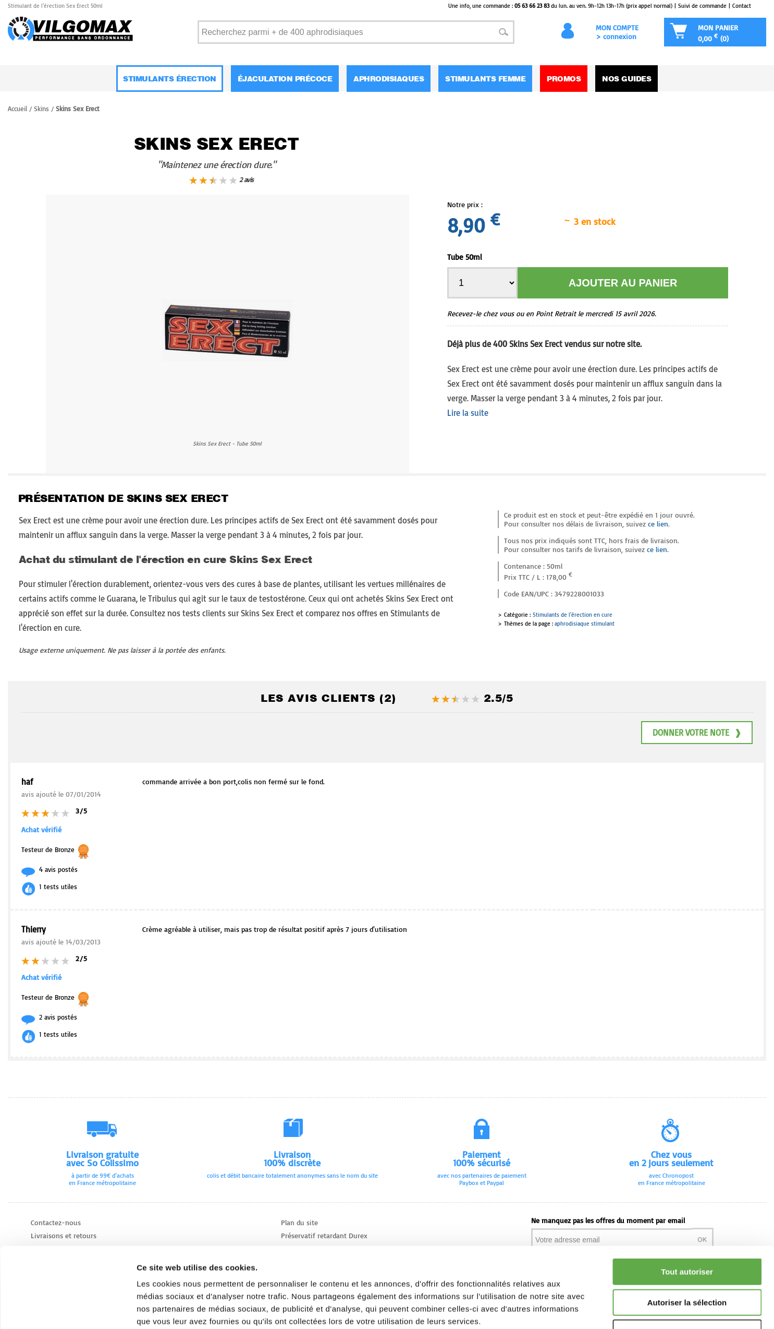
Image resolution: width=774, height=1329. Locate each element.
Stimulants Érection (169, 78)
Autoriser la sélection (687, 1232)
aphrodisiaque (572, 623)
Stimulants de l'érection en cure (572, 614)
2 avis (221, 179)
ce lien (658, 523)
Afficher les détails (574, 1308)
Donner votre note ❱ (697, 732)
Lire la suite (467, 413)
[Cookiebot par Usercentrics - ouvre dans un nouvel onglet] (67, 1308)
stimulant (603, 623)
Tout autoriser (687, 1201)
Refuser (687, 1262)
